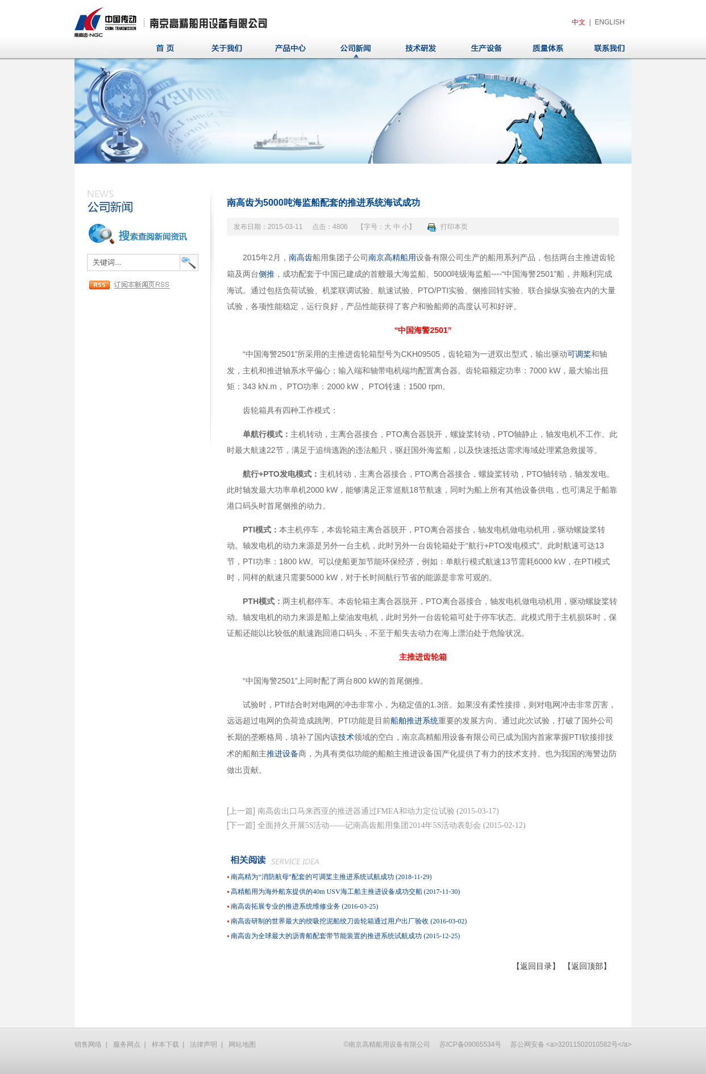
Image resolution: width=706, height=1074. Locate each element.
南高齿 (301, 257)
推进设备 (282, 754)
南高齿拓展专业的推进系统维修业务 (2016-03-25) (304, 906)
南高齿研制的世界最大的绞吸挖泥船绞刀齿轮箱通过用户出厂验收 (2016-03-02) (349, 921)
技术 (346, 737)
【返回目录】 (536, 966)
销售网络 (88, 1044)
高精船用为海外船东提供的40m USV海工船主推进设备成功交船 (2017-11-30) (345, 892)
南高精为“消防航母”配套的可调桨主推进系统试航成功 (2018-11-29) (331, 877)
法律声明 (203, 1044)
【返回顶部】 (587, 966)
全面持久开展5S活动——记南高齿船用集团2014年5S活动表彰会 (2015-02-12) (392, 825)
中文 (578, 22)
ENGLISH (610, 22)
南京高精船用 (392, 257)
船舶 (398, 721)
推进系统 (422, 721)
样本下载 (165, 1044)
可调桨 (579, 354)
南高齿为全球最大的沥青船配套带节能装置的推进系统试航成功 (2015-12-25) (345, 936)
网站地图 (242, 1044)
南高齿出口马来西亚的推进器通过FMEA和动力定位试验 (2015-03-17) (378, 811)
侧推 (267, 274)
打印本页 (454, 227)
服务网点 (126, 1044)
